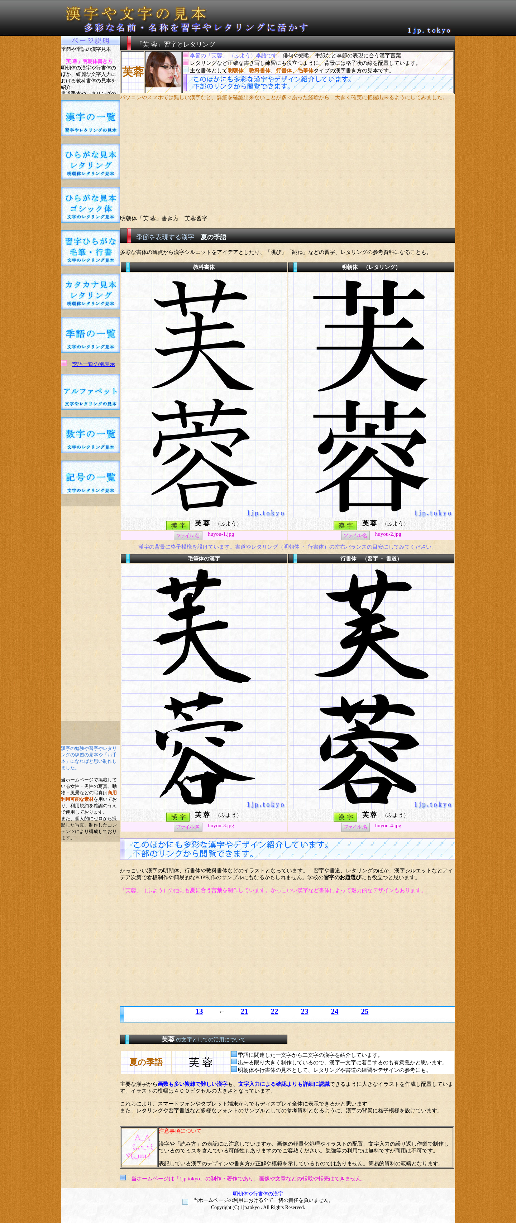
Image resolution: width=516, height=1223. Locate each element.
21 (244, 1011)
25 (365, 1011)
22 (274, 1011)
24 (335, 1011)
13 (199, 1011)
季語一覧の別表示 (93, 364)
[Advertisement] (90, 613)
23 (305, 1011)
